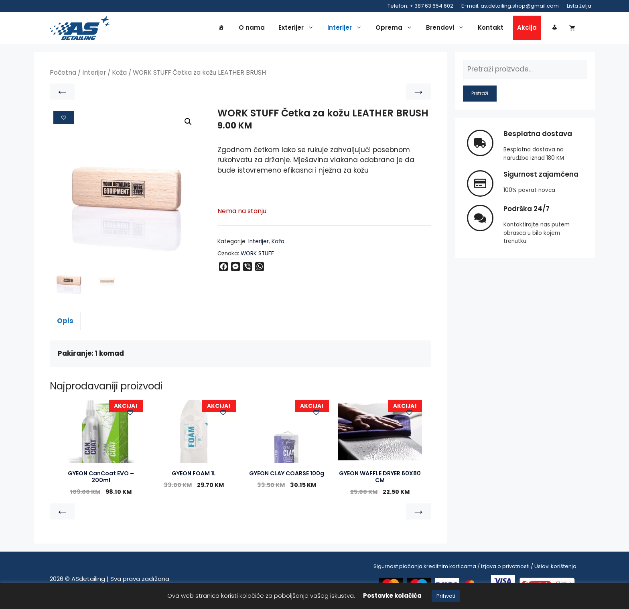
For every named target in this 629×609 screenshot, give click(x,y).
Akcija (527, 28)
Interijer (346, 29)
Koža (119, 75)
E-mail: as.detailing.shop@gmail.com (510, 6)
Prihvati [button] (445, 596)
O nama (252, 28)
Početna (63, 75)
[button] (188, 124)
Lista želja (579, 6)
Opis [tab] (65, 323)
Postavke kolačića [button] (392, 595)
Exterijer (298, 29)
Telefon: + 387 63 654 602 (420, 6)
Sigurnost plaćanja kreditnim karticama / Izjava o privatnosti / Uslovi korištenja (474, 568)
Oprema (395, 29)
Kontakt (490, 28)
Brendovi (447, 29)
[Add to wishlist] (63, 119)
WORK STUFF (257, 255)
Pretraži (479, 95)
